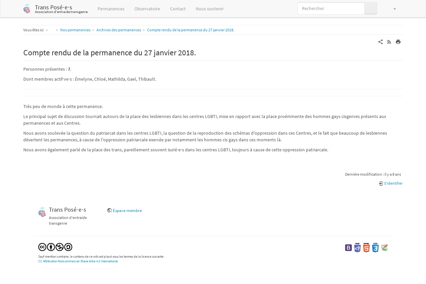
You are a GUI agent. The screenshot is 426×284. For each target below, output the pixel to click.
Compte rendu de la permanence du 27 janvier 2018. (190, 29)
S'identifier (390, 183)
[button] (391, 8)
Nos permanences (75, 29)
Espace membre (127, 210)
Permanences (111, 9)
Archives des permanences (119, 29)
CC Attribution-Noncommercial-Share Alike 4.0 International (78, 261)
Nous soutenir (210, 9)
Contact (178, 9)
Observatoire (147, 9)
